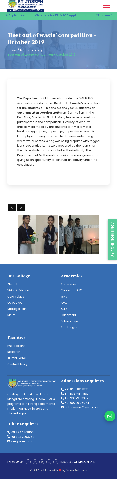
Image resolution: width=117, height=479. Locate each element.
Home (11, 50)
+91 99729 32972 (74, 398)
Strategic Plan (17, 309)
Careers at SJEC (72, 290)
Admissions (68, 284)
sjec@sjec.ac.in (20, 441)
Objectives (14, 303)
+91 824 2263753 (20, 437)
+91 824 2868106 (74, 394)
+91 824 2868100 (20, 432)
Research (13, 352)
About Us (13, 284)
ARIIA (64, 309)
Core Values (15, 297)
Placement (68, 315)
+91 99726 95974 (75, 403)
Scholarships (69, 321)
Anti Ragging (69, 327)
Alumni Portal (16, 358)
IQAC (64, 303)
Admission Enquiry (112, 239)
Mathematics (29, 50)
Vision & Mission (18, 290)
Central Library (17, 364)
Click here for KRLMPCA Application (65, 15)
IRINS (64, 297)
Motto (11, 315)
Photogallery (16, 346)
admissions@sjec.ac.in (79, 407)
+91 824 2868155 (74, 389)
